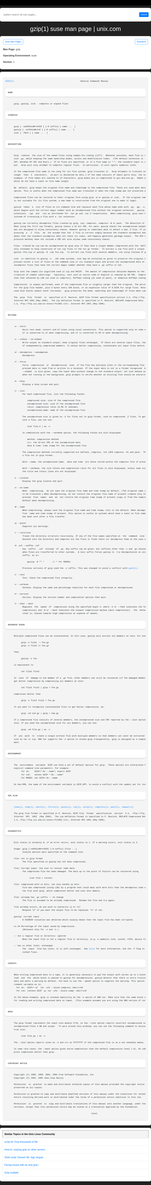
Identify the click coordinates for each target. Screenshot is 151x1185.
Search (144, 14)
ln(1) (92, 949)
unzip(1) (88, 807)
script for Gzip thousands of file (21, 1142)
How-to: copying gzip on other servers (24, 1149)
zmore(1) (40, 807)
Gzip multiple (11, 1172)
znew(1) (18, 807)
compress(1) (101, 807)
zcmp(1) (29, 807)
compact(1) (127, 807)
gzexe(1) (66, 807)
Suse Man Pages (13, 41)
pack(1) (133, 568)
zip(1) (76, 807)
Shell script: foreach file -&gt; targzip (23, 1157)
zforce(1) (53, 807)
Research (141, 41)
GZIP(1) (9, 81)
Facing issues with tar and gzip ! (21, 1165)
